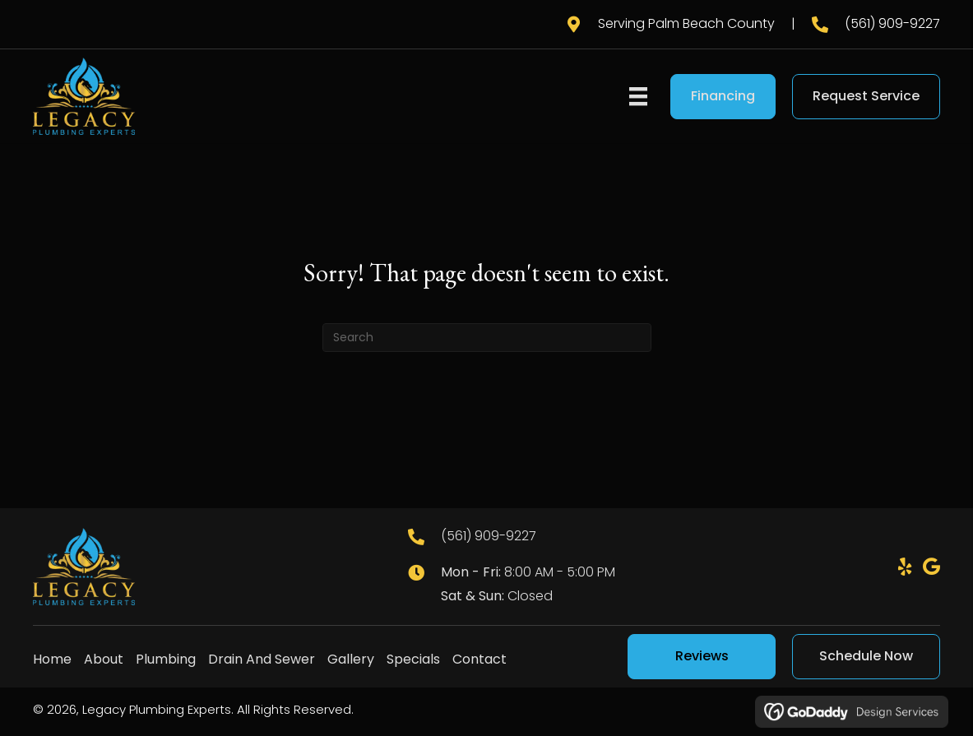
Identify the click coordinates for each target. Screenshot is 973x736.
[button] (905, 567)
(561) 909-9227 (892, 23)
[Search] (486, 337)
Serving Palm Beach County (686, 23)
